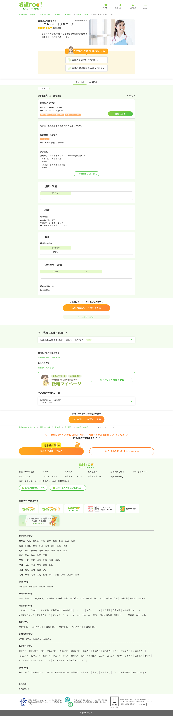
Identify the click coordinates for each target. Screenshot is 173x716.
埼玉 (41, 550)
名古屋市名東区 (82, 14)
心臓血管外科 (138, 651)
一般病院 (23, 610)
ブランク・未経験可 (121, 672)
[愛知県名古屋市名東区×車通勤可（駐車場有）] (86, 340)
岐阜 (33, 555)
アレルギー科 (58, 660)
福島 (73, 541)
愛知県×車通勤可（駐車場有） (49, 357)
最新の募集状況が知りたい (85, 60)
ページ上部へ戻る (86, 317)
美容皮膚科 (34, 651)
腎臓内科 (97, 651)
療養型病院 (56, 610)
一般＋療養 (44, 610)
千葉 (47, 550)
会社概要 (23, 684)
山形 (67, 541)
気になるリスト (140, 472)
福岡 (33, 575)
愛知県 (57, 14)
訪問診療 (124, 598)
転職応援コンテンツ (73, 476)
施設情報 (93, 82)
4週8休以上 (38, 672)
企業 (144, 615)
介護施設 (116, 610)
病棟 (21, 598)
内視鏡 (133, 598)
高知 (45, 570)
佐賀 (39, 575)
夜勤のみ (47, 639)
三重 (45, 555)
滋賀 (45, 560)
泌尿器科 (111, 656)
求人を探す (92, 472)
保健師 (42, 586)
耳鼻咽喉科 (92, 656)
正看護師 (23, 586)
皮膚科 (102, 656)
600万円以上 (64, 627)
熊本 (51, 575)
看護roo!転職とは (26, 472)
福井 (53, 546)
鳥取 (39, 565)
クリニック (79, 610)
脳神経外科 (36, 656)
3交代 (28, 639)
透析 (66, 598)
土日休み (49, 672)
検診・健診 (99, 598)
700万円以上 (78, 627)
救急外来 (50, 598)
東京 (27, 550)
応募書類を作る (117, 472)
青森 (43, 541)
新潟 (35, 546)
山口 (51, 565)
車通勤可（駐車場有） (46, 368)
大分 (57, 575)
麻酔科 (148, 656)
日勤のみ (37, 639)
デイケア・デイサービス (63, 615)
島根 (45, 565)
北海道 (36, 541)
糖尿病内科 (107, 651)
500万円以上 (51, 627)
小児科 (66, 656)
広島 (27, 565)
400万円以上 (38, 627)
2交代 (21, 639)
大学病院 (33, 610)
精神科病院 (68, 610)
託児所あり (105, 672)
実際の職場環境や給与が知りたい (88, 68)
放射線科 (139, 656)
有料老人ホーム (43, 615)
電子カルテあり (139, 672)
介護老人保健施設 (27, 615)
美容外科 (23, 651)
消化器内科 (64, 651)
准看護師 (33, 586)
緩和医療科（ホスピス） (77, 660)
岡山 (33, 565)
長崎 (45, 575)
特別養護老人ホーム (131, 610)
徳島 (27, 570)
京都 (33, 560)
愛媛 (39, 570)
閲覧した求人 (25, 476)
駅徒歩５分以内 (62, 672)
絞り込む (43, 88)
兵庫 (39, 560)
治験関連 (142, 598)
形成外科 (57, 656)
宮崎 (63, 575)
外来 (27, 598)
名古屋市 (68, 14)
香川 (33, 570)
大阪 (27, 560)
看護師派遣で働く (95, 476)
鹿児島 (70, 575)
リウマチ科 (24, 660)
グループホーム (83, 615)
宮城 (55, 541)
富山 (41, 546)
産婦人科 (75, 656)
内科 (43, 651)
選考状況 (69, 472)
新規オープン (25, 672)
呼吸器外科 (126, 651)
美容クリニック (93, 610)
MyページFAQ (116, 476)
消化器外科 (24, 656)
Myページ (46, 472)
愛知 (27, 555)
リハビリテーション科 (40, 660)
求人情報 (79, 82)
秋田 (61, 541)
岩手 (49, 541)
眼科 (83, 656)
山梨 (59, 546)
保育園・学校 (112, 598)
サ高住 (95, 615)
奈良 (51, 560)
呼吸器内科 (52, 651)
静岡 (39, 555)
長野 (65, 546)
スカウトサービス (49, 476)
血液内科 (87, 651)
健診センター (120, 615)
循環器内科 (76, 651)
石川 (47, 546)
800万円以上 (91, 627)
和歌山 (58, 560)
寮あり (95, 672)
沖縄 (77, 575)
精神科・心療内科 (125, 656)
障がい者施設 (106, 615)
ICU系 (59, 598)
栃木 (59, 550)
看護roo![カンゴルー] (27, 14)
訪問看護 (74, 598)
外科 (117, 651)
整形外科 (47, 656)
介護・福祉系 (86, 598)
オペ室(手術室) (37, 598)
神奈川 (34, 550)
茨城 (53, 550)
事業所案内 (24, 689)
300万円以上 (24, 627)
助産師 (50, 586)
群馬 (65, 550)
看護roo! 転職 (45, 14)
